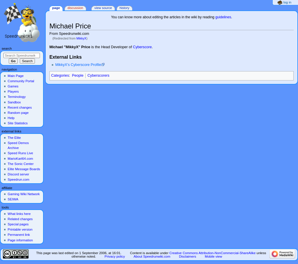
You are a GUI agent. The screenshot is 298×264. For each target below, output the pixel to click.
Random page (18, 112)
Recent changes (20, 107)
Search (7, 48)
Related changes (20, 219)
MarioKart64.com (20, 158)
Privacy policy (114, 256)
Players (13, 91)
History (125, 8)
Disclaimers (187, 256)
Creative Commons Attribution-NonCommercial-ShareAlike (212, 253)
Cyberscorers (98, 75)
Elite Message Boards (24, 169)
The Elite (14, 137)
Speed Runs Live (20, 153)
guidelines (223, 17)
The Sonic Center (20, 164)
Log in (287, 2)
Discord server (18, 174)
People (78, 75)
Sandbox (14, 102)
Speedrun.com (18, 179)
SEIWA (13, 199)
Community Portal (21, 81)
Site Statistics (18, 123)
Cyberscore (142, 47)
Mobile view (213, 256)
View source (103, 8)
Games (13, 86)
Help (11, 118)
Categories (60, 75)
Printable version (20, 229)
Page (56, 8)
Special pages (18, 224)
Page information (20, 240)
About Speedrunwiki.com (152, 256)
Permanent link (19, 234)
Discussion (75, 8)
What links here (19, 213)
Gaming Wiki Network (24, 194)
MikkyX (81, 38)
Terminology (17, 96)
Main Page (16, 76)
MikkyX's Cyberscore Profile (78, 65)
